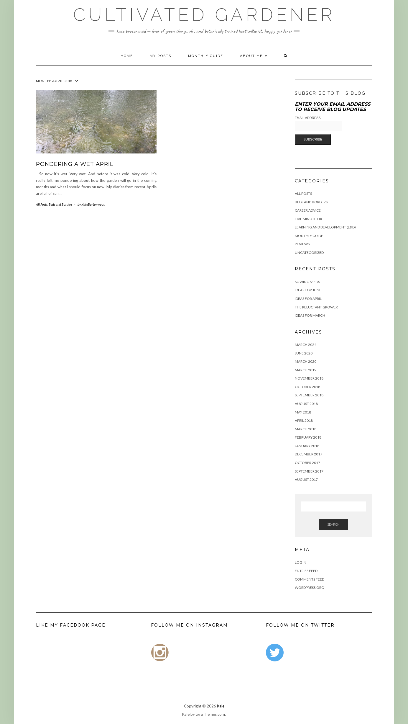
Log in (300, 562)
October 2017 (307, 462)
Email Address (308, 118)
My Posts (160, 56)
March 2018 (305, 429)
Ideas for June (308, 290)
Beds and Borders (60, 204)
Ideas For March (310, 315)
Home (127, 56)
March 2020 (305, 361)
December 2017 (308, 454)
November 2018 (309, 378)
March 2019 (305, 370)
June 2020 (303, 353)
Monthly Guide (205, 56)
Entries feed (306, 570)
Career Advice (308, 210)
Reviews (302, 244)
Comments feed (309, 579)
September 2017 (309, 471)
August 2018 (306, 403)
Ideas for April (308, 298)
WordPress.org (309, 587)
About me (253, 56)
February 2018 (308, 437)
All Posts (41, 204)
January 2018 (307, 446)
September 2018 (309, 395)
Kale (220, 706)
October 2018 (307, 387)
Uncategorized (309, 252)
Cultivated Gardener (204, 14)
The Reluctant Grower (316, 307)
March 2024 (305, 344)
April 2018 (304, 420)
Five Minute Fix (308, 219)
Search (333, 524)
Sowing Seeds (307, 282)
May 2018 (303, 412)
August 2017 (306, 479)
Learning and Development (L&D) (325, 227)
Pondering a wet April (74, 164)
